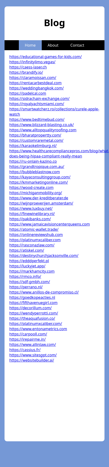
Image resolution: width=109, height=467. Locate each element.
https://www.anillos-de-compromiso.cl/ (44, 292)
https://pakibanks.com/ (30, 218)
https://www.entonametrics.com (38, 328)
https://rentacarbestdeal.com (35, 82)
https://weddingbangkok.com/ (36, 88)
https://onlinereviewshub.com (36, 234)
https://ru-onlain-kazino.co (33, 161)
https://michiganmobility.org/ (35, 192)
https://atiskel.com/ (26, 250)
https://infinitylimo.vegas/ (32, 61)
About (53, 45)
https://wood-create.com (31, 187)
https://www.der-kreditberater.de (38, 198)
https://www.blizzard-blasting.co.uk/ (41, 124)
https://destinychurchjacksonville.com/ (43, 255)
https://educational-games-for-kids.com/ (45, 56)
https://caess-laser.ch (28, 67)
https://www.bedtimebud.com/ (36, 119)
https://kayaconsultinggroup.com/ (39, 177)
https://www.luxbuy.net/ (30, 208)
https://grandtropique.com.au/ (36, 166)
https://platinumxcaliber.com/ (35, 323)
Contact (77, 45)
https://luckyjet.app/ (27, 266)
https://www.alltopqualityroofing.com (43, 130)
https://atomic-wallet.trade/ (33, 229)
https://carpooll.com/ (28, 334)
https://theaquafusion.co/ (32, 318)
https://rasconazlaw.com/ (31, 245)
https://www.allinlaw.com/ (32, 344)
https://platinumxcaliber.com (35, 239)
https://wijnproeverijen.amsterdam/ (41, 203)
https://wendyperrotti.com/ (33, 313)
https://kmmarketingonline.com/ (38, 182)
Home (30, 45)
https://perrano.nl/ (26, 287)
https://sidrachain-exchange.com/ (39, 98)
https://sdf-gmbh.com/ (29, 281)
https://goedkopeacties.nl (32, 297)
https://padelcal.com (27, 93)
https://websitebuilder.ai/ (31, 360)
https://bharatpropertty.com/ (35, 135)
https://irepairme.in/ (27, 339)
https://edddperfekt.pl (29, 260)
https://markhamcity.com (32, 271)
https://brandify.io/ (26, 72)
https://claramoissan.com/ (32, 77)
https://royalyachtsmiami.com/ (36, 103)
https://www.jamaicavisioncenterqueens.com (49, 224)
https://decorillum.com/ (30, 307)
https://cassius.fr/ (25, 349)
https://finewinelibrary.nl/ (32, 213)
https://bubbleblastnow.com (34, 171)
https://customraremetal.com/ (36, 140)
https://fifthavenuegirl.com (33, 302)
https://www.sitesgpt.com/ (33, 355)
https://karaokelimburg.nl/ (33, 145)
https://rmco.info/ (25, 276)
